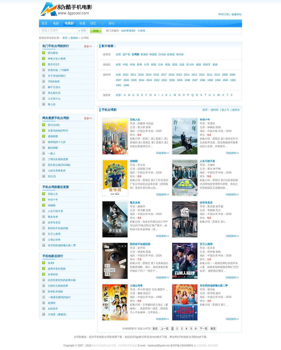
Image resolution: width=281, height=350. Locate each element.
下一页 (203, 328)
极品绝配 (53, 147)
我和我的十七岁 (57, 142)
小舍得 (141, 30)
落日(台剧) (54, 124)
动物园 (51, 205)
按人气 (225, 109)
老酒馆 (51, 303)
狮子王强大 (54, 87)
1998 (187, 80)
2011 (209, 74)
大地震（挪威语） (58, 314)
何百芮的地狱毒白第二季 (62, 245)
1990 (126, 85)
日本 (160, 64)
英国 (174, 64)
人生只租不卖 (55, 211)
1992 (233, 80)
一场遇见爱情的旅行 (59, 297)
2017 (164, 74)
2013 (194, 74)
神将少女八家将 (57, 58)
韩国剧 (153, 54)
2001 (164, 80)
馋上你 (51, 104)
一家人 (51, 153)
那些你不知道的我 (58, 228)
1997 (195, 80)
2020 (141, 74)
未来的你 (53, 274)
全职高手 (53, 308)
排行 (111, 23)
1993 (225, 80)
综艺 (93, 23)
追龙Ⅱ (51, 262)
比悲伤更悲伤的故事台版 (62, 280)
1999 (179, 80)
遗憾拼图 (53, 136)
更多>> (88, 46)
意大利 (190, 64)
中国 (125, 64)
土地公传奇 (54, 239)
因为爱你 (53, 52)
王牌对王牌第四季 (58, 285)
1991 (118, 85)
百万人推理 (54, 233)
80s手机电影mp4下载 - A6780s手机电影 (114, 345)
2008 (232, 74)
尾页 (213, 328)
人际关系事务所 (57, 170)
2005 (134, 80)
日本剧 (162, 54)
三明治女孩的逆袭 (58, 159)
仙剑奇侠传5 (128, 30)
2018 (156, 74)
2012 (202, 74)
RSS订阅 (223, 14)
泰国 (215, 64)
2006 (126, 80)
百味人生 (53, 193)
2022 (125, 74)
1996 (202, 80)
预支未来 (53, 216)
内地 (132, 64)
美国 (167, 64)
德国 (198, 64)
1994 (218, 80)
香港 (139, 64)
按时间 (214, 109)
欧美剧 (171, 54)
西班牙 (207, 64)
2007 (118, 80)
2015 (179, 74)
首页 (44, 23)
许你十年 (53, 199)
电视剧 (69, 23)
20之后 (52, 176)
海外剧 (180, 54)
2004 (141, 80)
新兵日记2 (53, 64)
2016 (171, 74)
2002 (157, 80)
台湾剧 (135, 54)
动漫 (82, 23)
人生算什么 (54, 98)
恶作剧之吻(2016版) (59, 164)
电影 (56, 23)
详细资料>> (162, 153)
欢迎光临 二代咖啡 (58, 70)
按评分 (236, 109)
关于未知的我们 (57, 75)
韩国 (153, 64)
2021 (133, 74)
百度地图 (201, 345)
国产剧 (126, 54)
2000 (172, 80)
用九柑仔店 (54, 92)
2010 (217, 74)
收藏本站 (236, 14)
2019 (148, 74)
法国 (181, 64)
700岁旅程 (54, 81)
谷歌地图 (212, 345)
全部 (118, 54)
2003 (149, 80)
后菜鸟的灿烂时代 (58, 130)
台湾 (146, 64)
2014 (187, 74)
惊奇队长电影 (55, 291)
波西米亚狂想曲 (57, 268)
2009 (225, 74)
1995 (210, 80)
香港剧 (144, 54)
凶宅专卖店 (54, 222)
